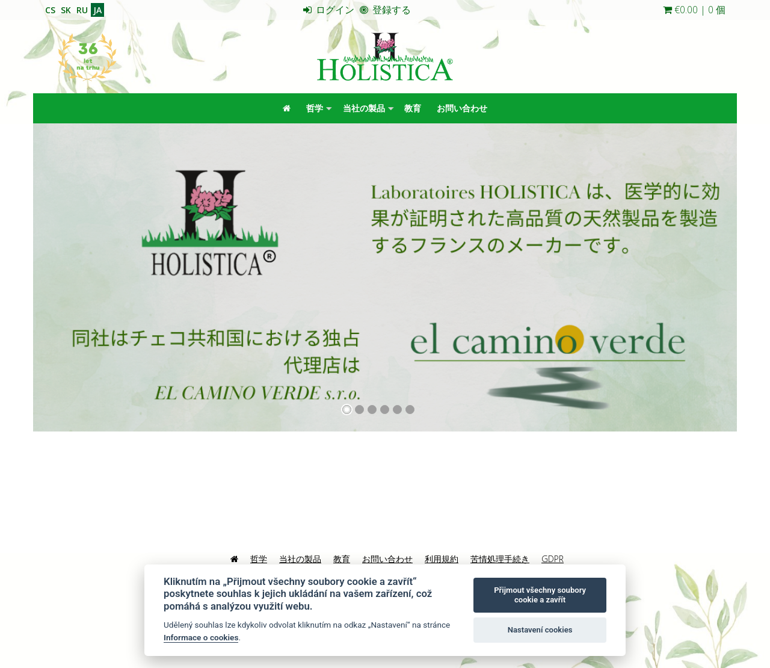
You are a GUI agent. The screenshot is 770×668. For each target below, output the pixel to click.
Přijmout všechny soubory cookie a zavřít (540, 595)
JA (97, 10)
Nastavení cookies (540, 629)
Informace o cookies (201, 637)
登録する (385, 9)
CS (50, 10)
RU (82, 10)
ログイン (328, 9)
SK (66, 10)
